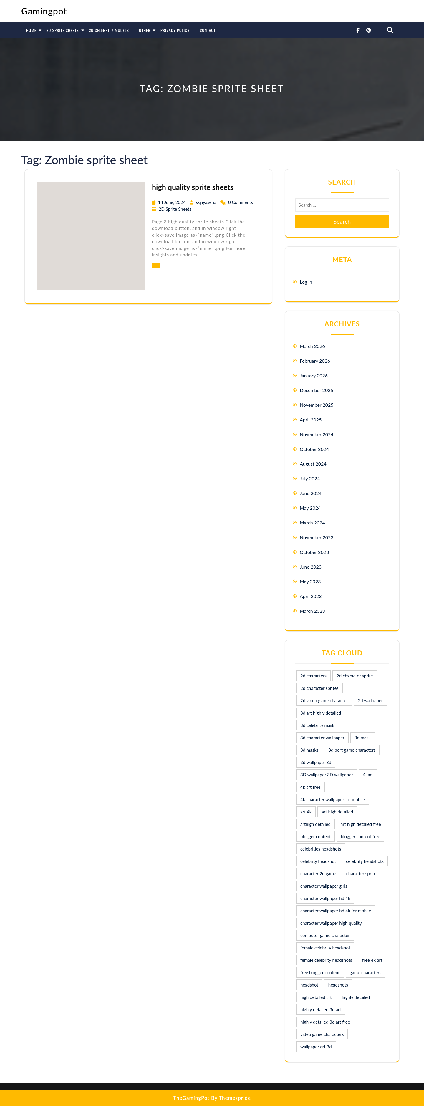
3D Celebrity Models (109, 30)
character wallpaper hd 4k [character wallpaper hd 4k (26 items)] (325, 898)
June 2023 (311, 566)
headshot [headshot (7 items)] (309, 984)
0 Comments (240, 202)
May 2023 (310, 581)
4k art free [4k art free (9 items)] (310, 787)
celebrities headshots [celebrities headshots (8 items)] (320, 848)
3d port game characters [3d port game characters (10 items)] (351, 750)
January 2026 (314, 375)
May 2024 (310, 508)
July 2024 (310, 478)
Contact (208, 30)
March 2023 (312, 611)
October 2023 (314, 552)
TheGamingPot (191, 1098)
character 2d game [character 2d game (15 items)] (318, 873)
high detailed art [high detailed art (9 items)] (316, 997)
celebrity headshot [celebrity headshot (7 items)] (318, 861)
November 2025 (317, 405)
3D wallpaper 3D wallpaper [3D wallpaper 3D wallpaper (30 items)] (326, 774)
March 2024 (312, 522)
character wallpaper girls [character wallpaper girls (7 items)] (323, 886)
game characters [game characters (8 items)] (365, 972)
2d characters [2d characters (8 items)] (313, 675)
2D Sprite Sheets (62, 30)
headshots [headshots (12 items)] (338, 984)
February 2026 (315, 360)
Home (31, 30)
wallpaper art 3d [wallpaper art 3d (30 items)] (316, 1046)
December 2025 (316, 390)
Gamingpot (44, 11)
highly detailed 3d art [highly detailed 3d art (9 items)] (320, 1009)
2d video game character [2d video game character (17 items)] (324, 700)
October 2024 (314, 449)
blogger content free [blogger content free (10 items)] (360, 836)
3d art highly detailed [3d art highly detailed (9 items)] (320, 712)
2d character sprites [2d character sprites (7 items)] (319, 688)
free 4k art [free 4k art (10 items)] (372, 960)
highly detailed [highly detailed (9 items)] (356, 997)
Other (144, 30)
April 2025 (311, 419)
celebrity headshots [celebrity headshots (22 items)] (365, 861)
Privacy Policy (175, 30)
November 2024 (317, 434)
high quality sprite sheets (192, 186)
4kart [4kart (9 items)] (368, 774)
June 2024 (311, 493)
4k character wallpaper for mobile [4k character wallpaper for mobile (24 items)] (332, 799)
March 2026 (312, 346)
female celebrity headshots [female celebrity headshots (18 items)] (326, 960)
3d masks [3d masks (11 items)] (309, 750)
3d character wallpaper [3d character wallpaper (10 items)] (322, 737)
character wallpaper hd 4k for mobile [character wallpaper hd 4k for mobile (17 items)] (335, 910)
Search (342, 221)
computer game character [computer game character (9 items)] (325, 935)
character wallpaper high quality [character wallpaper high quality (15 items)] (331, 923)
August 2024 (313, 463)
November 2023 (317, 537)
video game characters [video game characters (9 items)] (322, 1034)
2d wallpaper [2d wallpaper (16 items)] (370, 700)
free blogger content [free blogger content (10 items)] (320, 972)
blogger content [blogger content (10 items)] (315, 836)
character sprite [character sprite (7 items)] (361, 873)
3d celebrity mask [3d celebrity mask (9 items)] (317, 725)
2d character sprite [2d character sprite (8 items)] (355, 675)
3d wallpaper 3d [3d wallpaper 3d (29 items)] (315, 762)
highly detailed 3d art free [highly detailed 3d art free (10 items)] (325, 1021)
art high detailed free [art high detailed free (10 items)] (361, 824)
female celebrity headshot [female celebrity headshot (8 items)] (325, 947)
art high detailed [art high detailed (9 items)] (337, 811)
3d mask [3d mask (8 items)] (363, 737)
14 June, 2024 (172, 202)
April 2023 (311, 596)
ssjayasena (206, 202)
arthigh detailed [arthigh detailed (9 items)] (315, 824)
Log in (306, 282)
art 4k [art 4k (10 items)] (306, 811)
